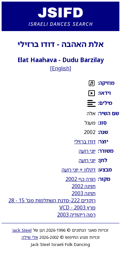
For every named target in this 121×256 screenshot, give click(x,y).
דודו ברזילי (85, 141)
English (60, 68)
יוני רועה (87, 150)
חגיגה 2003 (84, 193)
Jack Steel (22, 230)
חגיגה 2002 (84, 186)
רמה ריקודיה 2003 (76, 214)
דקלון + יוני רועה (79, 169)
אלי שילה (30, 237)
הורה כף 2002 (81, 179)
